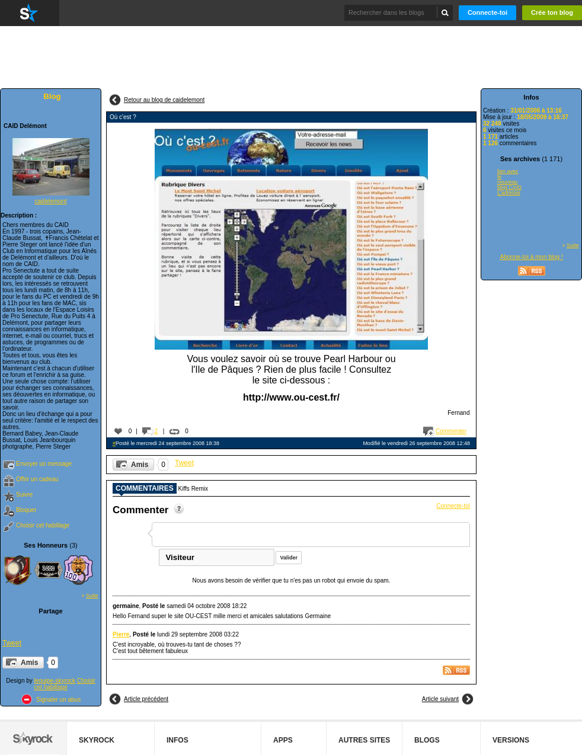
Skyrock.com (29, 13)
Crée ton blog (552, 12)
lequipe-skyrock (54, 680)
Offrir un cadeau (37, 479)
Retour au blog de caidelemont (164, 100)
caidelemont (51, 201)
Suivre (24, 494)
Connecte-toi (487, 12)
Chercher (445, 12)
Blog (51, 96)
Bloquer (26, 510)
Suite (92, 596)
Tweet (11, 643)
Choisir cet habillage (42, 525)
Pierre (121, 634)
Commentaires (145, 489)
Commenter (451, 431)
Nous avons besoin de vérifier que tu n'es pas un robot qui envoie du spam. (292, 580)
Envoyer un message (44, 463)
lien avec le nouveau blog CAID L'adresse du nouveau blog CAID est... (509, 182)
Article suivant (440, 699)
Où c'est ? (123, 117)
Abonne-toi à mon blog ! (531, 257)
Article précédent (146, 699)
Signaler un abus (58, 699)
